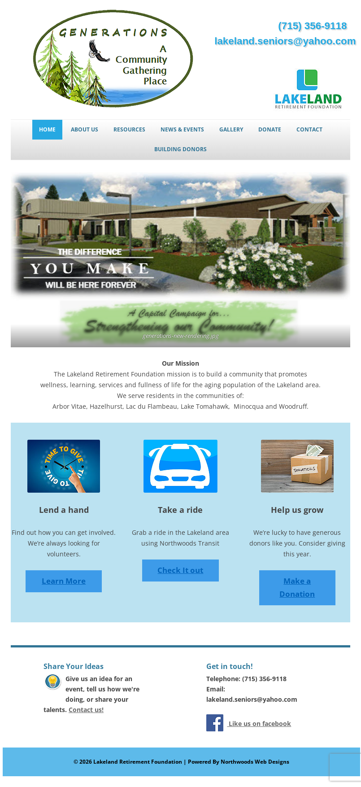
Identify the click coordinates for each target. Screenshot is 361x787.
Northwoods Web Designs (255, 761)
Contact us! (86, 709)
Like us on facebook (259, 723)
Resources (129, 129)
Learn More (64, 581)
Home (47, 129)
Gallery (231, 129)
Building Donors (180, 149)
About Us (84, 129)
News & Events (182, 129)
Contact (309, 129)
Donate (269, 129)
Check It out (180, 570)
